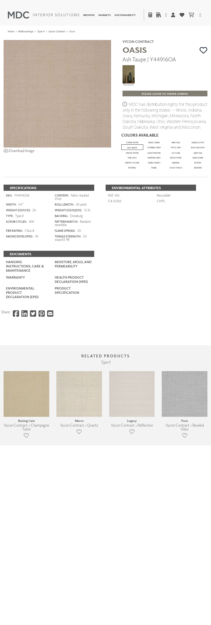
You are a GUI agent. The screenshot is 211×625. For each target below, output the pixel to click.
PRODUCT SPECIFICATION (67, 407)
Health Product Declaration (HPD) (71, 395)
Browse (89, 15)
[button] (203, 50)
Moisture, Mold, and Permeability (73, 380)
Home (11, 31)
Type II (41, 31)
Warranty (15, 393)
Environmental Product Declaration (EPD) (22, 409)
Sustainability (125, 15)
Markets (104, 15)
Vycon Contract (56, 31)
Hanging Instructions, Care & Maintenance (25, 382)
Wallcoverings (25, 31)
